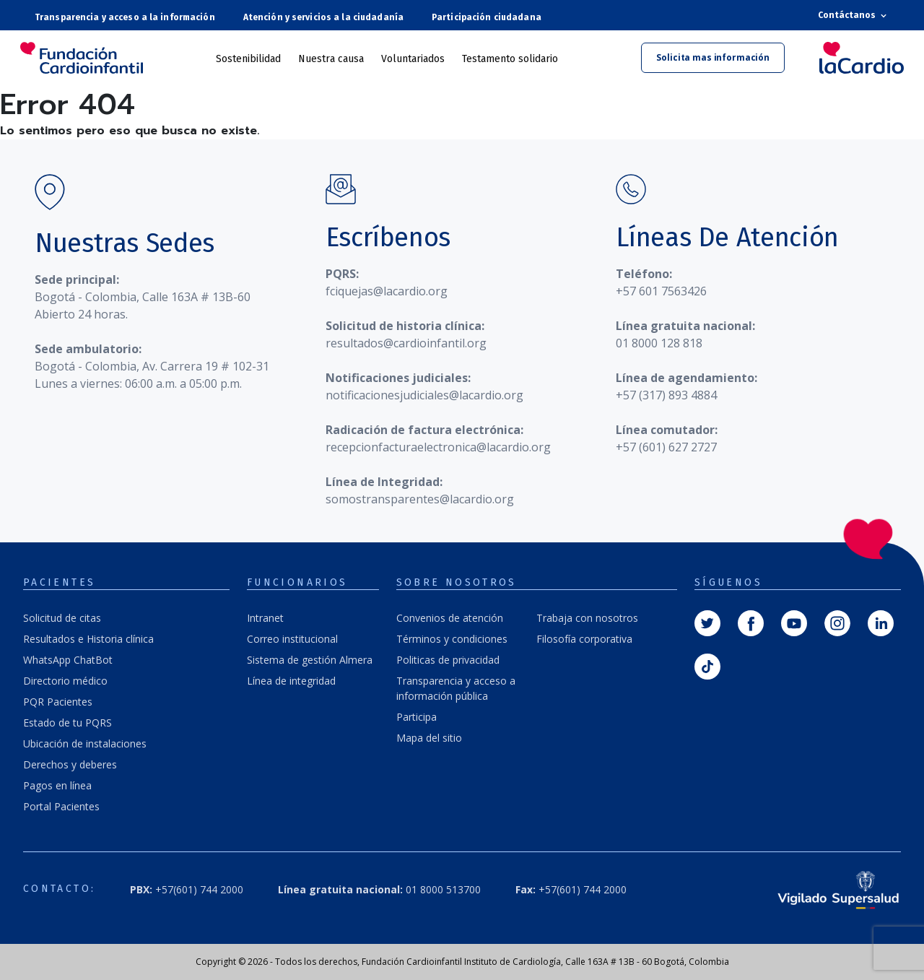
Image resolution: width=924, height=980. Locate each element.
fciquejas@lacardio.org (387, 291)
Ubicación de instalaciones (85, 743)
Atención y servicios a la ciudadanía (323, 17)
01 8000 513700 (379, 889)
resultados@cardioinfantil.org (406, 343)
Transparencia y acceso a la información (125, 17)
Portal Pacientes (61, 806)
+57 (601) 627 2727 (666, 447)
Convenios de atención (449, 618)
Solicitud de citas (62, 618)
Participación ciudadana (486, 17)
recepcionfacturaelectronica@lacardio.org (438, 447)
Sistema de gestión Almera (309, 660)
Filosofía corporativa (584, 639)
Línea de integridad (291, 681)
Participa (416, 717)
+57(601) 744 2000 (186, 889)
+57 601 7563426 (661, 291)
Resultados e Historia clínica (88, 639)
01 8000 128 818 (659, 343)
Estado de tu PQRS (67, 722)
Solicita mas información (713, 57)
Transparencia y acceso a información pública (455, 688)
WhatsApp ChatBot (68, 660)
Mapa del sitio (429, 738)
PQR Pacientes (57, 701)
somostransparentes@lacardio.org (420, 499)
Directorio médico (65, 681)
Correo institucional (292, 639)
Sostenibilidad (248, 59)
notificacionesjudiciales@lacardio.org (424, 395)
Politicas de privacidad (448, 660)
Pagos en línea (57, 785)
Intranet (265, 618)
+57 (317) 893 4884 (666, 395)
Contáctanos (853, 16)
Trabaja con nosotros (587, 618)
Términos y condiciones (451, 639)
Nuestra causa (331, 59)
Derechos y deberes (70, 764)
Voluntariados (413, 59)
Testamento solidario (510, 59)
